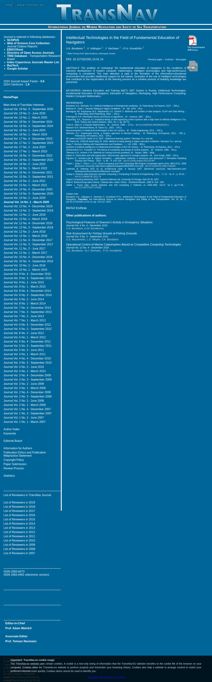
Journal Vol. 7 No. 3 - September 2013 (28, 311)
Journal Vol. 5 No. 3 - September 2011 (28, 345)
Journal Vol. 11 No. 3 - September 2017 (28, 244)
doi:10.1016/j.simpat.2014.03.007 (139, 161)
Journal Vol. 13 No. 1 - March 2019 (25, 218)
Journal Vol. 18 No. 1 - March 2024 (25, 134)
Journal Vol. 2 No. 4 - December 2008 (27, 392)
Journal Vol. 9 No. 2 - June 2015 (24, 282)
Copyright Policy (14, 459)
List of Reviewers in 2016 (19, 515)
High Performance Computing (169, 93)
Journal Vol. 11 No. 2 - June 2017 (25, 248)
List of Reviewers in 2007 (19, 553)
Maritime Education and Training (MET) (105, 90)
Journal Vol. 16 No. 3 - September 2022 (28, 159)
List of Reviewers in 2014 (19, 523)
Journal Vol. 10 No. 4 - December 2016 (28, 257)
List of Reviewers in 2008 (19, 548)
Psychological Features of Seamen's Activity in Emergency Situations (109, 222)
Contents (169, 59)
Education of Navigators (123, 93)
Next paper (181, 59)
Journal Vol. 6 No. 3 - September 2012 (28, 328)
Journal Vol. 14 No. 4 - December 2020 (28, 189)
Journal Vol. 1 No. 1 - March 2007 (25, 421)
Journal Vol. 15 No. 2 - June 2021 (25, 180)
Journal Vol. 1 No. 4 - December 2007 (27, 409)
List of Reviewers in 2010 (19, 540)
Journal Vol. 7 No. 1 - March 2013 (25, 320)
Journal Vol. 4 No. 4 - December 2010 (27, 358)
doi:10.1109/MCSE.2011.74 (88, 176)
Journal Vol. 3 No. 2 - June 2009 (24, 383)
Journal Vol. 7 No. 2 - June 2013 (24, 316)
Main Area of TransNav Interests (24, 104)
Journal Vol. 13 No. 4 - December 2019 (28, 206)
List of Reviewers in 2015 (19, 519)
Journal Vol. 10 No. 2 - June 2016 (25, 265)
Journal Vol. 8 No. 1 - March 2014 (25, 303)
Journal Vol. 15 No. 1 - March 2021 (25, 185)
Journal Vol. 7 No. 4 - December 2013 (27, 307)
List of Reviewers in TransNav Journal (27, 495)
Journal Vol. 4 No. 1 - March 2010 (25, 371)
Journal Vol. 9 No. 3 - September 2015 (28, 278)
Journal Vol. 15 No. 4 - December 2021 (28, 172)
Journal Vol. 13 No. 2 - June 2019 (25, 214)
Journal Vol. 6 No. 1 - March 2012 (25, 337)
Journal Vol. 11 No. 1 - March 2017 (25, 252)
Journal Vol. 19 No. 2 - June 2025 (25, 113)
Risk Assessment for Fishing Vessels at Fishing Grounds (101, 233)
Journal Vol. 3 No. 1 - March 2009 (25, 388)
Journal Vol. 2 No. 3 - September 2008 (28, 396)
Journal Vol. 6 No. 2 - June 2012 (24, 333)
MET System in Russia (142, 90)
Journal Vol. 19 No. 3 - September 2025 (28, 109)
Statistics (9, 475)
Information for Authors (18, 448)
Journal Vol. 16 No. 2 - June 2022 (25, 164)
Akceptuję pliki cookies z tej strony (106, 677)
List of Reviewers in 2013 (19, 527)
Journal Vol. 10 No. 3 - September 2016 (28, 261)
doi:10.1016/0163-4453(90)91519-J (152, 125)
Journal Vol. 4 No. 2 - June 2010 (24, 366)
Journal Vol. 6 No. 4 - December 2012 (27, 324)
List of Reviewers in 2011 (19, 536)
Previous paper (155, 59)
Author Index (12, 429)
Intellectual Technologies (172, 90)
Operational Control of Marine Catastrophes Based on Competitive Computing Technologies (123, 244)
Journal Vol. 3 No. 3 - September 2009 (28, 379)
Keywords (10, 433)
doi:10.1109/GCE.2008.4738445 (160, 166)
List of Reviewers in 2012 (19, 532)
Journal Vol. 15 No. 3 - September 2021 (28, 176)
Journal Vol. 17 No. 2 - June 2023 (25, 147)
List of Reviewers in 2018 (19, 506)
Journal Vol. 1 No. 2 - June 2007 (24, 417)
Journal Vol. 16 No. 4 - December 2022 (28, 155)
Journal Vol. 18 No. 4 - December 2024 (28, 121)
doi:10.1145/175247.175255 (88, 187)
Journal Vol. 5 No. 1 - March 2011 (25, 354)
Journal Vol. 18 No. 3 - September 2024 (28, 125)
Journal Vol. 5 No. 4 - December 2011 (27, 341)
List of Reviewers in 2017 (19, 510)
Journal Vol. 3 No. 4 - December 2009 (27, 375)
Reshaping (145, 93)
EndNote (81, 208)
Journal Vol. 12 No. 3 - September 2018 (28, 227)
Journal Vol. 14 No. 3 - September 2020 (28, 193)
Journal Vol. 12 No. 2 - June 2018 (25, 231)
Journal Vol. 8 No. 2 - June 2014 (24, 299)
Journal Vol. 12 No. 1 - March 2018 (25, 235)
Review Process (14, 468)
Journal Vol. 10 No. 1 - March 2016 (25, 269)
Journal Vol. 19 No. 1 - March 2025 (25, 117)
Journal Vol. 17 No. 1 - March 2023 (25, 151)
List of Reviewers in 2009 (19, 544)
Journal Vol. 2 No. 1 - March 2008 (25, 404)
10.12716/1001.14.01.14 (88, 59)
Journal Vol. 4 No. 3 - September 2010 (28, 362)
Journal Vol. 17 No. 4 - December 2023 (28, 138)
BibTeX (70, 208)
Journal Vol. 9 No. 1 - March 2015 (25, 286)
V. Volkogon (94, 48)
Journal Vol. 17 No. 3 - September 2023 (28, 142)
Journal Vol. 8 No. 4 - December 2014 (27, 290)
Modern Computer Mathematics (83, 96)
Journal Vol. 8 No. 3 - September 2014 (28, 295)
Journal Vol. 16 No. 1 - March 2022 (25, 168)
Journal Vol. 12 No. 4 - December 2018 (28, 223)
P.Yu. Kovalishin (132, 48)
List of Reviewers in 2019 (19, 502)
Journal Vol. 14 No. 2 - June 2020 (25, 197)
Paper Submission (15, 464)
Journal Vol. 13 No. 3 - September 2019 (28, 210)
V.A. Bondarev (74, 48)
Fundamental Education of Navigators (87, 93)
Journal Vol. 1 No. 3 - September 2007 (28, 413)
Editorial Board (13, 440)
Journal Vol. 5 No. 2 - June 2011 (24, 349)
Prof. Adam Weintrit (18, 628)
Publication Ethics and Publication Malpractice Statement (25, 454)
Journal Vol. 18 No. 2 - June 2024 (25, 130)
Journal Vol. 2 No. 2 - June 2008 (24, 400)
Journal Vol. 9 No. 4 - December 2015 (27, 273)
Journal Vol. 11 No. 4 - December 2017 (28, 240)
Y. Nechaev (112, 48)
